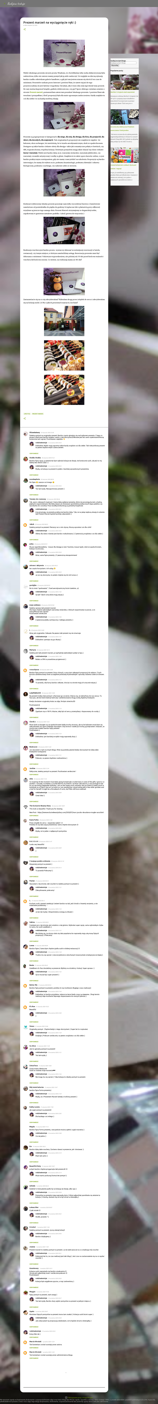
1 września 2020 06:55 (42, 1186)
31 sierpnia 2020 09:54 (44, 985)
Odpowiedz (33, 453)
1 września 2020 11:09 (42, 1247)
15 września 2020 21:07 (54, 636)
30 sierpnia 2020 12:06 (46, 669)
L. (30, 900)
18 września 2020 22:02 (54, 1113)
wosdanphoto (34, 479)
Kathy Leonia (34, 1107)
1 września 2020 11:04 (43, 1227)
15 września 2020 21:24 (54, 733)
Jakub (31, 524)
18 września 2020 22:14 (54, 1172)
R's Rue (32, 1006)
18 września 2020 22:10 (54, 1153)
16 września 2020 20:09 (54, 848)
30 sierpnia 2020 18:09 (58, 806)
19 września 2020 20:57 (54, 1298)
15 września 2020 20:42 (54, 530)
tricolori (32, 1227)
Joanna (32, 1247)
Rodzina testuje (16, 3)
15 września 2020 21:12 (54, 679)
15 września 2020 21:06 (54, 617)
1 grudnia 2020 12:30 (48, 1352)
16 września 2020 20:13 (54, 867)
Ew (30, 1146)
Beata (31, 965)
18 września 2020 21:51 (54, 1052)
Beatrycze (33, 747)
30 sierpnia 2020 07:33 (48, 458)
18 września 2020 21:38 (54, 952)
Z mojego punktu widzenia (39, 861)
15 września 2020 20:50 (54, 552)
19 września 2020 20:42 (54, 1214)
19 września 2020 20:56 (54, 1278)
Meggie (32, 1292)
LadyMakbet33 (35, 693)
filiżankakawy (34, 432)
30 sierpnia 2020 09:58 (47, 605)
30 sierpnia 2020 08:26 (47, 479)
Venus (31, 1026)
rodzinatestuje (41, 443)
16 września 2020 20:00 (54, 792)
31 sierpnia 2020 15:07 (51, 1087)
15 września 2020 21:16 (54, 708)
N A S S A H (33, 841)
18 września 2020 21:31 (54, 887)
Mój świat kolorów (36, 1087)
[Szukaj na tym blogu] (144, 3)
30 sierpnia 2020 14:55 (42, 721)
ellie (31, 779)
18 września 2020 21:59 (54, 1093)
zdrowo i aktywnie (36, 565)
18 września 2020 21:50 (54, 1032)
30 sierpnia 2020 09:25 (51, 565)
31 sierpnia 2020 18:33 (39, 1146)
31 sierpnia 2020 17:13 (41, 1126)
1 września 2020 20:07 (41, 1311)
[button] (24, 29)
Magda (32, 1127)
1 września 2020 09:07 (45, 1207)
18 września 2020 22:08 (54, 1133)
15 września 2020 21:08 (54, 656)
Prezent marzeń (36, 92)
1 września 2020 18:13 (45, 1268)
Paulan (32, 881)
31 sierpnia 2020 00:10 (41, 881)
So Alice (32, 1046)
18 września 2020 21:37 (54, 930)
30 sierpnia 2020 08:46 (53, 499)
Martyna (32, 650)
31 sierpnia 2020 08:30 (41, 922)
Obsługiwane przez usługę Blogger (79, 1397)
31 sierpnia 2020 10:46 (41, 1026)
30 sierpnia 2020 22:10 (57, 861)
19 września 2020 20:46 (54, 1233)
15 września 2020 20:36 (54, 486)
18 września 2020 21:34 (54, 909)
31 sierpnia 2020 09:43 (41, 965)
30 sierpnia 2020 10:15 (43, 650)
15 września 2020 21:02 (54, 592)
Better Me (33, 985)
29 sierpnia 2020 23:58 (47, 432)
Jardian (32, 768)
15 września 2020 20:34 (54, 442)
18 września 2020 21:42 (54, 971)
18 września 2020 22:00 (54, 1013)
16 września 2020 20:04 (54, 828)
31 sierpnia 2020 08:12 (38, 900)
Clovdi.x (32, 722)
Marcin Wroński (35, 1341)
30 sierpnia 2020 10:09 (37, 630)
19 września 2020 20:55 (48, 1331)
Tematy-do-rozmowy (37, 499)
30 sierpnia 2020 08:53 (41, 524)
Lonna (31, 945)
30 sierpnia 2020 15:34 (42, 768)
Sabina (32, 922)
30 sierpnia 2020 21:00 (45, 820)
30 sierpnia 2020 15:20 (44, 747)
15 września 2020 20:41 (54, 509)
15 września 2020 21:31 (54, 755)
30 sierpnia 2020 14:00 (48, 693)
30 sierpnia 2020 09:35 (43, 585)
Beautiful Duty (35, 1166)
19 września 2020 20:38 (54, 1192)
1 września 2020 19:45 (42, 1291)
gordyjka (32, 585)
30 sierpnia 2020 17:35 (40, 779)
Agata (31, 1311)
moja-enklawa (34, 605)
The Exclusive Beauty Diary (40, 806)
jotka (31, 544)
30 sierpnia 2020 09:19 (40, 544)
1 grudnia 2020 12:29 (48, 1341)
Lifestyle (27, 413)
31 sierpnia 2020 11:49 (43, 1046)
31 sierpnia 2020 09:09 (41, 945)
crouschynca (34, 669)
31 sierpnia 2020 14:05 (44, 1065)
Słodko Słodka (35, 458)
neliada (32, 1186)
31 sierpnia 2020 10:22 (42, 1006)
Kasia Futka (33, 820)
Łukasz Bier (34, 1207)
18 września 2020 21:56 (54, 1074)
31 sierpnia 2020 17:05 (46, 1107)
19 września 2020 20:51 (54, 1253)
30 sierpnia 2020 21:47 (45, 841)
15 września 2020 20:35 (54, 466)
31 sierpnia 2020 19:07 (48, 1166)
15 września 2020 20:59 (54, 572)
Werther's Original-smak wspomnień (123, 92)
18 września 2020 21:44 (54, 991)
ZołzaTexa (33, 1066)
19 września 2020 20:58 (54, 1318)
